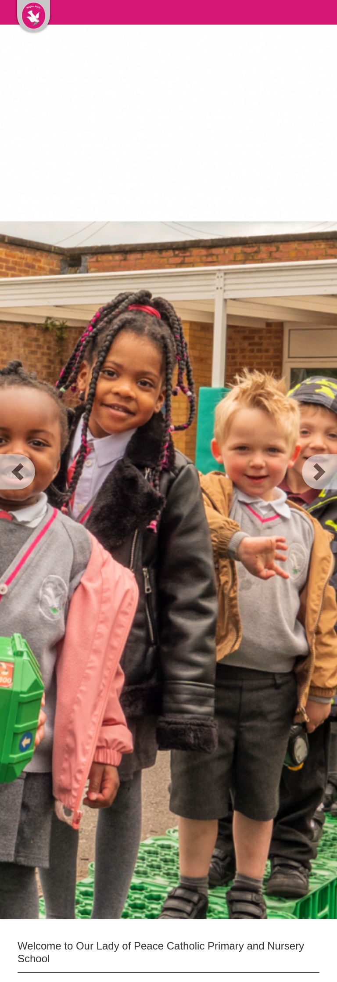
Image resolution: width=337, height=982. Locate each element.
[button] (17, 471)
